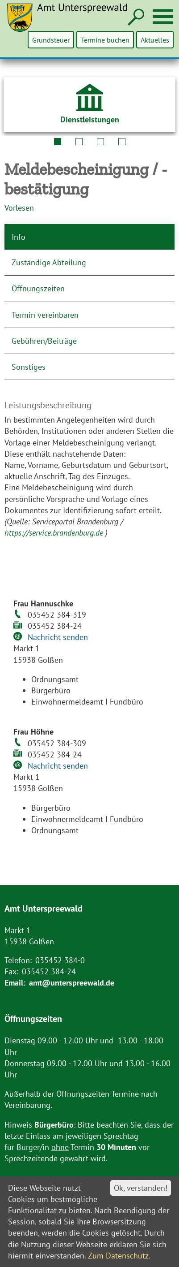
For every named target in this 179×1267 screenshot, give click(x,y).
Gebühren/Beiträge (44, 341)
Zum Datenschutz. (119, 1255)
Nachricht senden (58, 637)
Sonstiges (29, 367)
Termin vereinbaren (45, 315)
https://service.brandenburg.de (54, 533)
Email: (14, 982)
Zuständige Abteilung (49, 262)
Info (18, 237)
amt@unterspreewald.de (71, 982)
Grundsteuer (52, 39)
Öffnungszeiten (38, 288)
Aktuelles (155, 39)
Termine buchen (105, 39)
